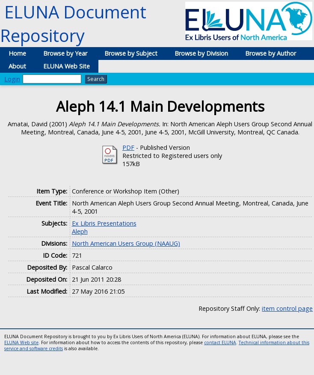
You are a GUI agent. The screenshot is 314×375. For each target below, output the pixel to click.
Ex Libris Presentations (104, 223)
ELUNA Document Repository (73, 23)
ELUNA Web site (21, 342)
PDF (128, 147)
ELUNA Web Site (66, 66)
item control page (287, 308)
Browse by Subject (130, 53)
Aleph (80, 231)
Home (17, 53)
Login (12, 79)
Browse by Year (65, 53)
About (17, 66)
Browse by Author (270, 53)
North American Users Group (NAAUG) (126, 243)
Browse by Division (201, 53)
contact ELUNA (220, 342)
